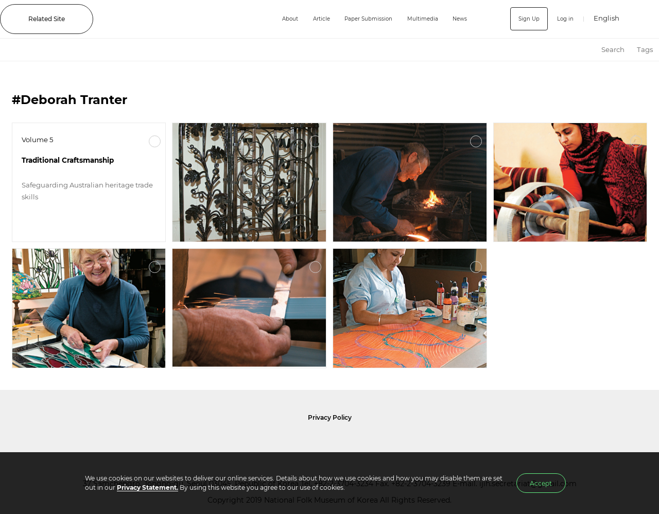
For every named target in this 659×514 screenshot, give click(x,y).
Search (613, 49)
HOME (586, 50)
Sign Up (524, 19)
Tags (645, 49)
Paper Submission (360, 19)
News (461, 19)
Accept (541, 483)
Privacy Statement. (147, 487)
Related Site (46, 19)
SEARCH (644, 19)
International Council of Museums (350, 442)
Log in (563, 19)
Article (308, 19)
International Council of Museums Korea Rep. (440, 442)
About (273, 19)
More (155, 141)
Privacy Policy (330, 417)
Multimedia (420, 19)
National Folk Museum (242, 442)
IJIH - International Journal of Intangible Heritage (178, 19)
